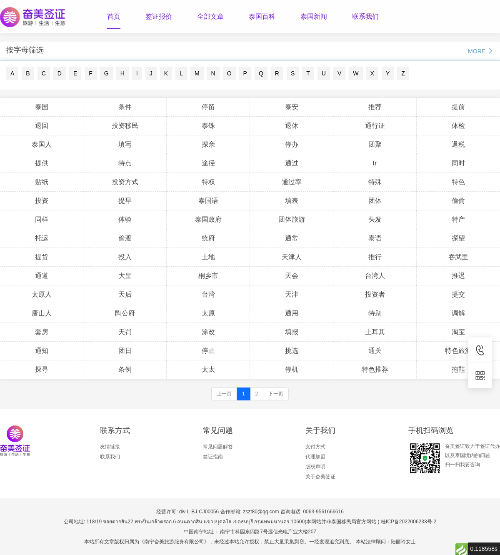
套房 (41, 331)
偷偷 (458, 200)
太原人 (42, 294)
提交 (458, 294)
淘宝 (458, 331)
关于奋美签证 (320, 477)
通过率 (292, 181)
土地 (208, 256)
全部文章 (210, 16)
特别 (375, 313)
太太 (208, 369)
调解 (458, 313)
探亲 (208, 144)
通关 (375, 350)
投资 (41, 200)
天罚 (125, 331)
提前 (458, 106)
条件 (125, 106)
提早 (125, 200)
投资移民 (125, 125)
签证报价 (158, 16)
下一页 (275, 394)
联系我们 (365, 16)
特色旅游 (458, 350)
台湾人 (375, 275)
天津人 (292, 256)
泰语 (375, 238)
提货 (41, 256)
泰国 (41, 106)
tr (375, 163)
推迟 (458, 275)
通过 (291, 163)
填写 (125, 144)
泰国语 (208, 200)
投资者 (375, 294)
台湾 (208, 294)
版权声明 (315, 467)
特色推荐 (375, 369)
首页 (113, 16)
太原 (208, 313)
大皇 (125, 275)
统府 (208, 238)
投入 (125, 256)
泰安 (291, 106)
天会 (291, 275)
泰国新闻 (313, 16)
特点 (125, 163)
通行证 (375, 125)
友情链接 (110, 447)
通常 (291, 238)
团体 (375, 200)
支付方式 (315, 447)
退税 (458, 144)
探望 (458, 238)
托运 (41, 238)
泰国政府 (208, 219)
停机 (291, 369)
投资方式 (125, 181)
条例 (125, 369)
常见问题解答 (218, 447)
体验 (125, 219)
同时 (458, 163)
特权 (208, 181)
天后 (125, 294)
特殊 (375, 181)
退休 (291, 125)
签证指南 (213, 457)
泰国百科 (262, 16)
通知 (41, 350)
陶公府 (125, 313)
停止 (208, 350)
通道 (41, 275)
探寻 (41, 369)
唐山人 (42, 313)
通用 (291, 313)
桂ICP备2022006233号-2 (408, 522)
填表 (291, 200)
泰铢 (208, 125)
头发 (375, 219)
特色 (458, 181)
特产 (458, 219)
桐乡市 (208, 275)
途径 (208, 163)
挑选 (291, 350)
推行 (375, 256)
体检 (458, 125)
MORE (481, 51)
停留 (208, 106)
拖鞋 (458, 369)
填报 (291, 331)
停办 (291, 144)
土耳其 (375, 331)
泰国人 (42, 144)
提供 (41, 163)
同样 (41, 219)
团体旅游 (291, 219)
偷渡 (125, 238)
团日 (125, 350)
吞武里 (458, 256)
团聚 (375, 144)
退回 (41, 125)
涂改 (208, 331)
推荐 (375, 106)
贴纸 (41, 181)
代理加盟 (315, 457)
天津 (291, 294)
